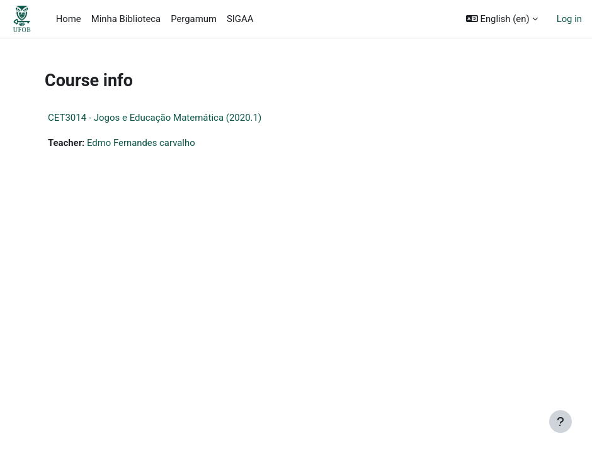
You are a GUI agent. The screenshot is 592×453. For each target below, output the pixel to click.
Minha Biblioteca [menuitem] (126, 19)
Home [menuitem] (68, 19)
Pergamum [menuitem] (194, 19)
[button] (502, 18)
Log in (569, 19)
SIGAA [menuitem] (240, 19)
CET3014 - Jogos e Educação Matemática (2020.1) (154, 117)
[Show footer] (560, 421)
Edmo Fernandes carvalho (141, 142)
